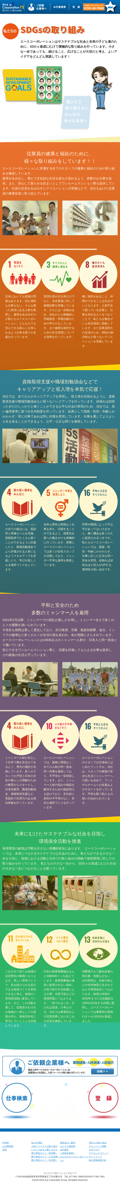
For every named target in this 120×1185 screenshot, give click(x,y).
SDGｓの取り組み (98, 1142)
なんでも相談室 (67, 1146)
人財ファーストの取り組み (44, 1146)
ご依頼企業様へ (67, 1153)
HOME (5, 1142)
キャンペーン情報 (97, 1146)
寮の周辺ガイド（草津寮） (44, 1153)
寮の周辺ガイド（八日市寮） (45, 1156)
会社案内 (64, 1149)
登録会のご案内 (67, 1142)
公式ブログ (94, 1149)
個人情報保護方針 (97, 1160)
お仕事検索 (7, 1146)
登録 (4, 1149)
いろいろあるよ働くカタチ (44, 1149)
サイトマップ (95, 1156)
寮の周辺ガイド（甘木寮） (44, 1160)
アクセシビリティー (98, 1153)
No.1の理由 (36, 1142)
